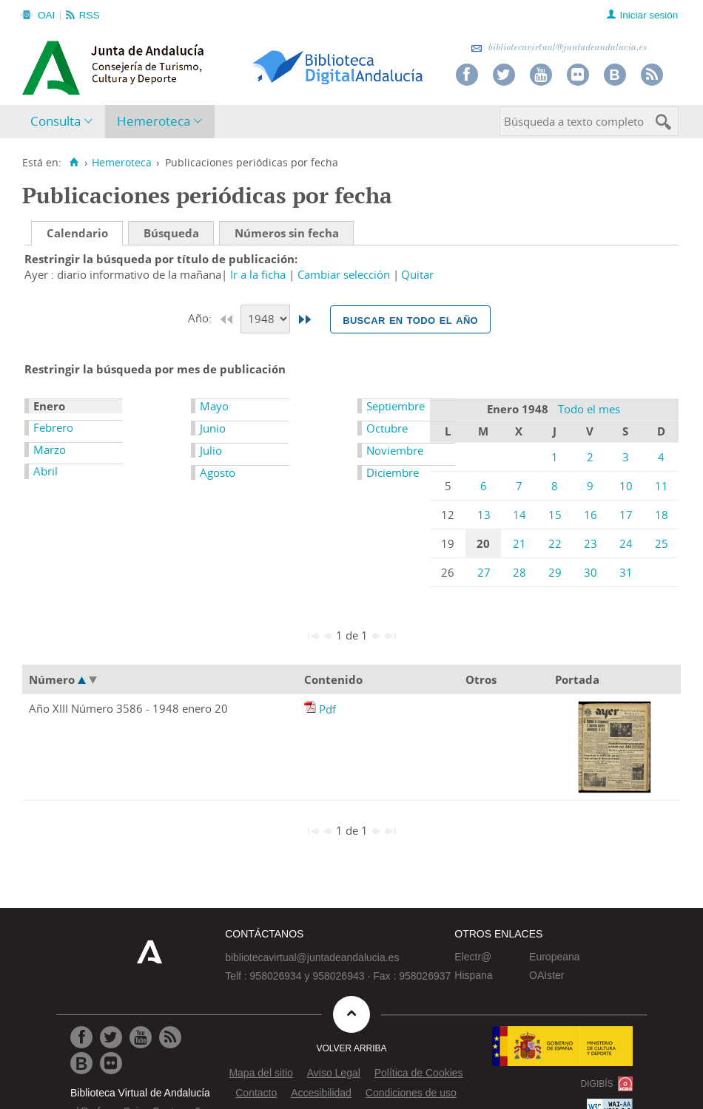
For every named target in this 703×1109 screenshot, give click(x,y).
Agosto (217, 472)
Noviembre (394, 450)
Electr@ (472, 957)
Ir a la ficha (258, 274)
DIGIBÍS (597, 1084)
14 (519, 514)
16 (590, 514)
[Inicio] (73, 162)
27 (484, 572)
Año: (201, 318)
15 (555, 514)
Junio (213, 428)
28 (519, 572)
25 (661, 543)
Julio (211, 450)
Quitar (417, 274)
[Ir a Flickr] (111, 1063)
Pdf (327, 709)
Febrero (53, 427)
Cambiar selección (343, 274)
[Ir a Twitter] (111, 1037)
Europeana (554, 957)
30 (590, 572)
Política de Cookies (418, 1073)
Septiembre (395, 406)
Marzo (49, 449)
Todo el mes (589, 408)
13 (484, 514)
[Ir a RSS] (170, 1037)
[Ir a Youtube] (141, 1037)
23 (590, 543)
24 (626, 543)
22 (555, 543)
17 (626, 514)
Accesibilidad (321, 1093)
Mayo (214, 406)
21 (519, 543)
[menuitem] (64, 121)
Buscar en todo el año (410, 319)
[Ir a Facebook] (81, 1037)
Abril (45, 471)
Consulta (55, 120)
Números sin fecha (287, 232)
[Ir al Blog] (81, 1063)
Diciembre (392, 472)
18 (661, 514)
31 (626, 572)
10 (626, 485)
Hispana (473, 975)
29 (555, 572)
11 (661, 485)
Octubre (387, 428)
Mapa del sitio (260, 1073)
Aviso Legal (333, 1073)
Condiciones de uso (411, 1093)
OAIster (546, 975)
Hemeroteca (153, 120)
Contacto (256, 1093)
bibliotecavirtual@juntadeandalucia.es (559, 47)
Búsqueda (171, 232)
